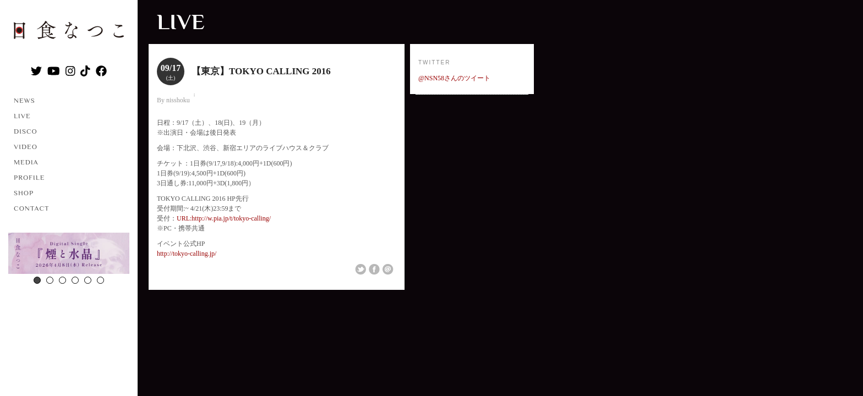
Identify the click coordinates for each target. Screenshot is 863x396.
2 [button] (49, 280)
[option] (68, 255)
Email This (388, 269)
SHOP (24, 193)
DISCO (25, 131)
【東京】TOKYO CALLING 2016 (261, 71)
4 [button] (75, 280)
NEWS (24, 100)
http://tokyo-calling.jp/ (186, 253)
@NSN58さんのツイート (454, 78)
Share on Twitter (360, 269)
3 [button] (62, 280)
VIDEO (25, 146)
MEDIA (26, 162)
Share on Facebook (374, 269)
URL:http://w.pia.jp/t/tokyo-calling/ (224, 218)
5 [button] (87, 280)
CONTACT (32, 208)
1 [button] (37, 280)
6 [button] (100, 280)
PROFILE (29, 177)
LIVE (22, 116)
